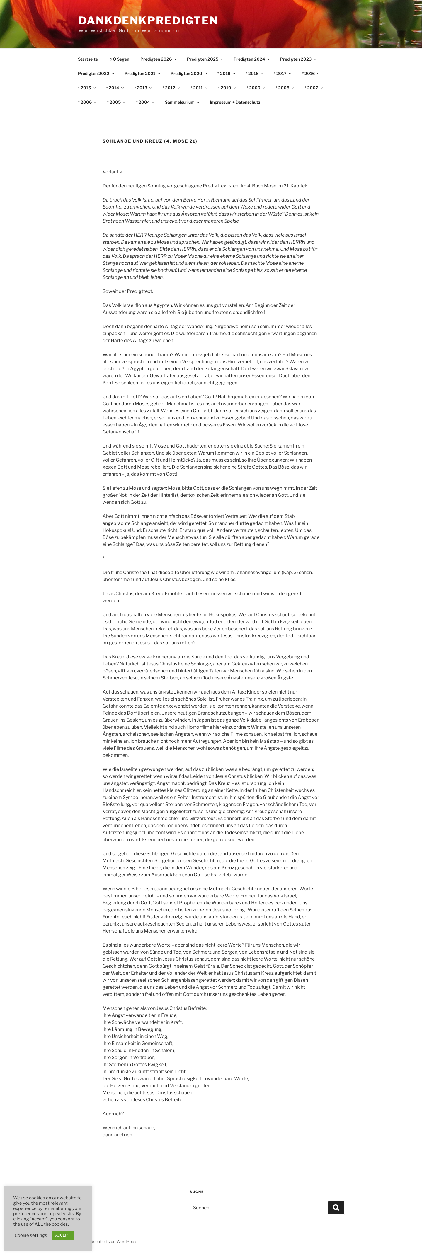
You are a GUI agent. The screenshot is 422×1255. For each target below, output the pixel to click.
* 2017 (283, 73)
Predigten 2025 (205, 59)
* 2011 (199, 87)
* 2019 (226, 73)
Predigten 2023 (298, 59)
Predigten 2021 (143, 73)
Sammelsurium (182, 102)
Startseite (88, 59)
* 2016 (311, 73)
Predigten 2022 (96, 73)
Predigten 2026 (158, 59)
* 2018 (255, 73)
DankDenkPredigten (148, 20)
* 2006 (87, 102)
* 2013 (143, 87)
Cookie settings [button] (31, 1235)
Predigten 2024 (252, 59)
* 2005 (116, 102)
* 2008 (285, 87)
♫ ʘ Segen (119, 59)
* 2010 (227, 87)
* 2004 (145, 102)
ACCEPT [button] (62, 1235)
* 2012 (171, 87)
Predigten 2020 (189, 73)
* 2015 (87, 87)
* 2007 (314, 87)
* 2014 (115, 87)
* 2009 (256, 87)
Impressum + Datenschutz (235, 102)
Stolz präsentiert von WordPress (107, 1241)
